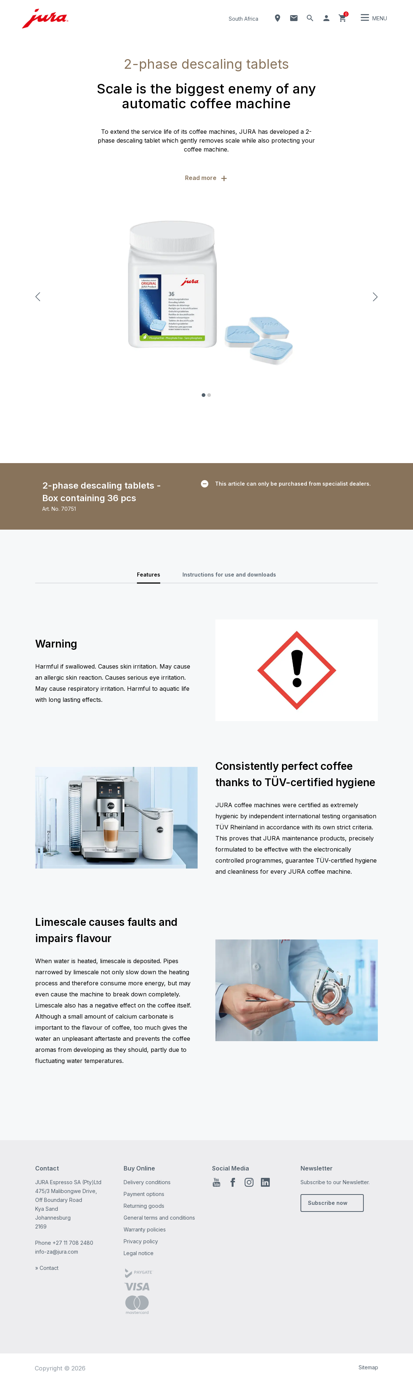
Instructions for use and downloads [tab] (229, 574)
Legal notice (139, 1253)
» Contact (46, 1268)
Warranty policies (145, 1229)
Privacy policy (141, 1241)
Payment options (144, 1194)
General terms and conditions (159, 1217)
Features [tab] (148, 574)
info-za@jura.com (56, 1251)
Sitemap (368, 1367)
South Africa (243, 19)
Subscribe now (327, 1203)
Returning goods (144, 1206)
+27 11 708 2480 (73, 1243)
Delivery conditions (147, 1182)
